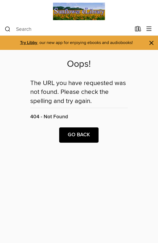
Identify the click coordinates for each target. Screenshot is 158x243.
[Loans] (138, 30)
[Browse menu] (149, 29)
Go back (79, 135)
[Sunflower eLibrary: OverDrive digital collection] (79, 11)
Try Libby (28, 43)
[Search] (7, 29)
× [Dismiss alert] (151, 43)
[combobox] (68, 29)
